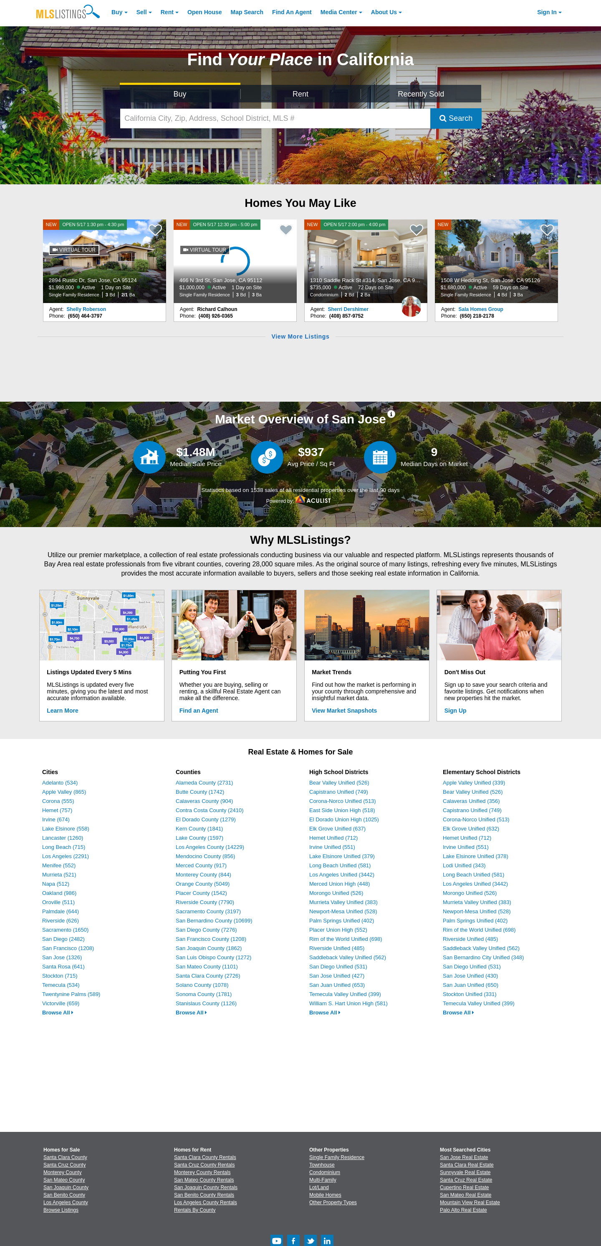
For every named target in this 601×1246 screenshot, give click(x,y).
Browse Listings (60, 1210)
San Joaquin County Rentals (205, 1187)
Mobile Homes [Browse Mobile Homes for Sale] (325, 1195)
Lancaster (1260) (62, 838)
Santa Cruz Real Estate (466, 1180)
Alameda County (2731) (204, 783)
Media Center (339, 12)
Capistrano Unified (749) (338, 792)
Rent (167, 12)
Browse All (57, 1012)
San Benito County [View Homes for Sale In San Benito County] (64, 1195)
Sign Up (455, 710)
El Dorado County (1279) (206, 819)
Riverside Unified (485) (336, 948)
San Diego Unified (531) (338, 966)
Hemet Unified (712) (333, 838)
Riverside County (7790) (205, 902)
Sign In (547, 12)
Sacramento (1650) (65, 930)
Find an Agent (198, 710)
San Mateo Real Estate (465, 1195)
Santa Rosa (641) (63, 966)
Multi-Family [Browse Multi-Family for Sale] (322, 1180)
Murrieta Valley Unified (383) (343, 902)
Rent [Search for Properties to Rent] (300, 94)
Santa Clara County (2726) (208, 976)
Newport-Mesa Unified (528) (343, 911)
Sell (141, 12)
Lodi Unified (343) (464, 865)
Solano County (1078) (202, 985)
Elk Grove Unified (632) (471, 829)
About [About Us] (384, 12)
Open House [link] (204, 12)
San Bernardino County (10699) (214, 920)
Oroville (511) (58, 902)
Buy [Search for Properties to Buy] (180, 94)
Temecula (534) (61, 985)
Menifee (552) (59, 865)
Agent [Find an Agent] (292, 12)
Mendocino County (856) (205, 856)
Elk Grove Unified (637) (337, 829)
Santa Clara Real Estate (467, 1165)
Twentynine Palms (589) (71, 994)
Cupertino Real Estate (464, 1187)
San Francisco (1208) (68, 948)
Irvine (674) (56, 819)
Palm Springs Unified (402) (341, 920)
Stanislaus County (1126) (206, 1003)
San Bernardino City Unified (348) (483, 957)
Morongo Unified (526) (336, 893)
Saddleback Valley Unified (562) (347, 957)
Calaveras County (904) (204, 801)
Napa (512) (55, 884)
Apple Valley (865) (64, 792)
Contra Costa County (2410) (210, 810)
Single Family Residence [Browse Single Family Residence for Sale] (336, 1157)
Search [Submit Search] (455, 118)
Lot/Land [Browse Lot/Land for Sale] (319, 1187)
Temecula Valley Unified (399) (345, 994)
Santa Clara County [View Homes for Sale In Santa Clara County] (65, 1157)
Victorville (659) (60, 1003)
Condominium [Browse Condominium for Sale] (324, 1172)
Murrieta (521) (59, 874)
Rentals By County (194, 1210)
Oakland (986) (59, 893)
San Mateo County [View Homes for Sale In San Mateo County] (64, 1180)
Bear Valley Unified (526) (339, 783)
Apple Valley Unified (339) (474, 783)
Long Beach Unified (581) (340, 865)
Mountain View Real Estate (470, 1202)
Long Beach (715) (63, 847)
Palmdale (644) (60, 911)
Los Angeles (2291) (65, 856)
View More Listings (300, 336)
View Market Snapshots (344, 710)
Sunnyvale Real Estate (465, 1172)
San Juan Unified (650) (470, 985)
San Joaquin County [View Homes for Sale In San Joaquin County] (65, 1187)
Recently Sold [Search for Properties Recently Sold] (421, 94)
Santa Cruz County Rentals (204, 1165)
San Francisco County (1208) (211, 939)
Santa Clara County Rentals (205, 1157)
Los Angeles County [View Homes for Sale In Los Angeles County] (65, 1202)
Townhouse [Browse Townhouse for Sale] (322, 1165)
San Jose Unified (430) (470, 976)
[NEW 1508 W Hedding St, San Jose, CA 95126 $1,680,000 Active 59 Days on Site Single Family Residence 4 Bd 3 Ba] (496, 261)
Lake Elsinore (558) (65, 829)
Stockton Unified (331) (470, 994)
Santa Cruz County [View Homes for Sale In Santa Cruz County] (64, 1165)
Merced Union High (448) (339, 884)
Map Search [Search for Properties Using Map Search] (247, 12)
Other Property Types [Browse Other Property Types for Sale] (333, 1202)
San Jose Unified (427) (336, 976)
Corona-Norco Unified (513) (342, 801)
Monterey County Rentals (202, 1172)
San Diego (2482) (63, 939)
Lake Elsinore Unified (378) (475, 856)
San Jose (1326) (62, 957)
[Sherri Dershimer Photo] (411, 303)
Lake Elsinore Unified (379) (342, 856)
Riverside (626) (60, 920)
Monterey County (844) (203, 874)
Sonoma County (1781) (204, 994)
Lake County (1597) (199, 838)
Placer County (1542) (201, 893)
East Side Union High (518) (342, 810)
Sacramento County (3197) (208, 911)
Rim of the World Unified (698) (345, 939)
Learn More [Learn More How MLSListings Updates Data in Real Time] (62, 710)
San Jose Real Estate (464, 1157)
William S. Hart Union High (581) (348, 1003)
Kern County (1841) (199, 829)
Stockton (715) (60, 976)
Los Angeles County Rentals (205, 1202)
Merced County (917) (201, 865)
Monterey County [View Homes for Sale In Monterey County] (62, 1172)
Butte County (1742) (200, 792)
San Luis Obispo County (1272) (213, 957)
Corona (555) (58, 801)
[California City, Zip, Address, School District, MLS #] (275, 118)
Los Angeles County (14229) (210, 847)
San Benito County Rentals (204, 1195)
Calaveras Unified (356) (471, 801)
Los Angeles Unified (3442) (341, 874)
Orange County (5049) (203, 884)
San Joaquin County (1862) (209, 948)
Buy (116, 12)
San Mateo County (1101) (207, 966)
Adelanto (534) (60, 783)
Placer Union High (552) (338, 930)
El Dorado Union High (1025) (344, 819)
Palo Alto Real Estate (463, 1210)
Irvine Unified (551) (332, 847)
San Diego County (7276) (206, 930)
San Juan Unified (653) (337, 985)
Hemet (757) (57, 810)
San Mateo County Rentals (204, 1180)
